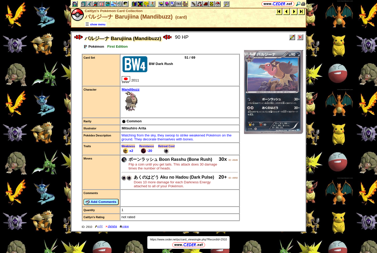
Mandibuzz (179, 99)
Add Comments (101, 202)
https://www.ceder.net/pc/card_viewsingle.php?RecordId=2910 (188, 239)
